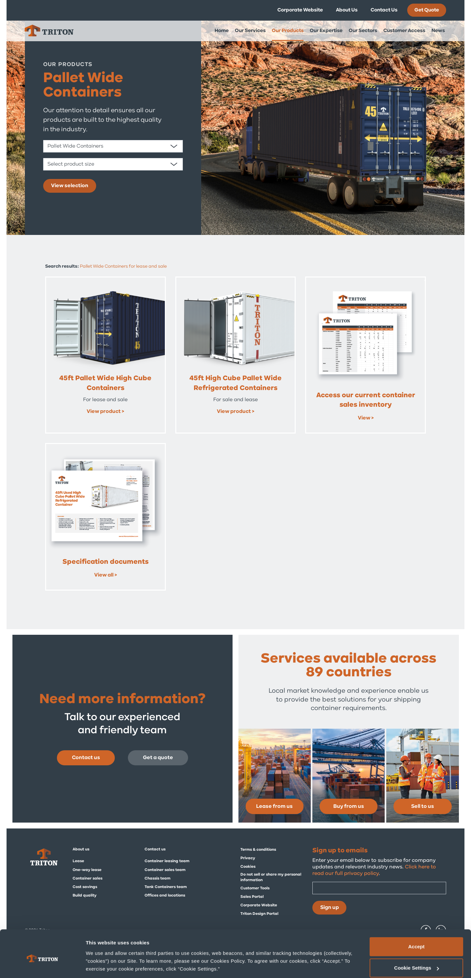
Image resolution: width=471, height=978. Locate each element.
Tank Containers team (166, 887)
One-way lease (87, 870)
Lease (78, 861)
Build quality (84, 896)
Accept (416, 917)
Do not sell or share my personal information (270, 877)
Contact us (86, 757)
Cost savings (85, 887)
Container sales (87, 878)
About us (81, 849)
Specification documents (105, 562)
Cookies (247, 867)
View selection (69, 185)
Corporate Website (300, 10)
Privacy (247, 858)
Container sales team (165, 870)
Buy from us (348, 806)
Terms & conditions (258, 850)
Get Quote (426, 10)
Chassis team (157, 878)
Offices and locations (165, 896)
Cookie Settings (416, 939)
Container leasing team (167, 861)
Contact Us (384, 10)
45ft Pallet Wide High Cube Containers (105, 383)
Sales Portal (252, 897)
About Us (347, 10)
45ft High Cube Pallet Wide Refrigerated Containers (235, 383)
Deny (416, 960)
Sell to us (422, 806)
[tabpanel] (235, 117)
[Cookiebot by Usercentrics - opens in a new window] (42, 965)
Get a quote (158, 757)
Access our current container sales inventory (365, 400)
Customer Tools (255, 888)
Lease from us (274, 806)
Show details (101, 958)
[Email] (379, 888)
